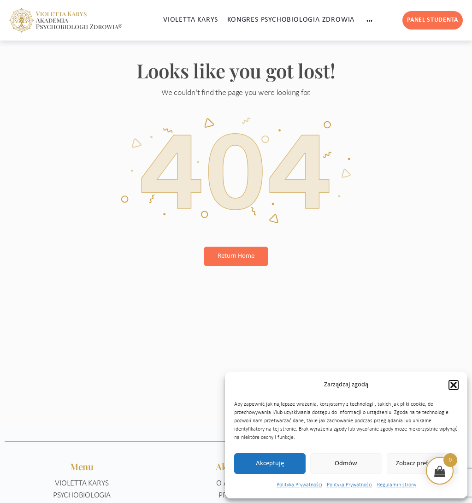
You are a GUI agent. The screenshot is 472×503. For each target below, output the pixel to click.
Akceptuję (270, 463)
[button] (453, 385)
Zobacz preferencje (422, 463)
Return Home (236, 256)
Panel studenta (432, 20)
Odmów (346, 463)
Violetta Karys (81, 483)
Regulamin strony (396, 485)
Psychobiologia (82, 495)
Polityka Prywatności (299, 485)
